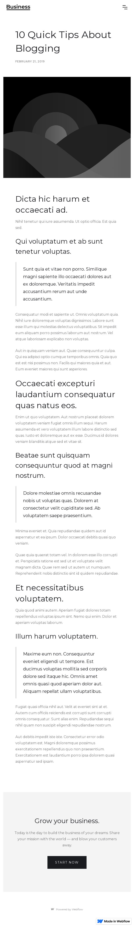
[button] (125, 7)
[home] (18, 7)
